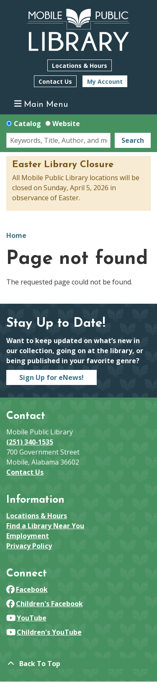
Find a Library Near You (45, 525)
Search (132, 140)
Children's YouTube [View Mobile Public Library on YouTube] (44, 632)
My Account (105, 81)
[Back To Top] (78, 663)
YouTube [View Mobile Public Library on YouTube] (26, 618)
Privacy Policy (29, 545)
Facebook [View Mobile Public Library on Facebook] (27, 589)
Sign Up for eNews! (51, 377)
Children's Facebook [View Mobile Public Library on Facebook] (44, 603)
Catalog (27, 123)
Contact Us (55, 81)
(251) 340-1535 (29, 442)
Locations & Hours (79, 66)
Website (66, 123)
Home (16, 235)
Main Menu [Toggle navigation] (41, 104)
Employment (27, 535)
